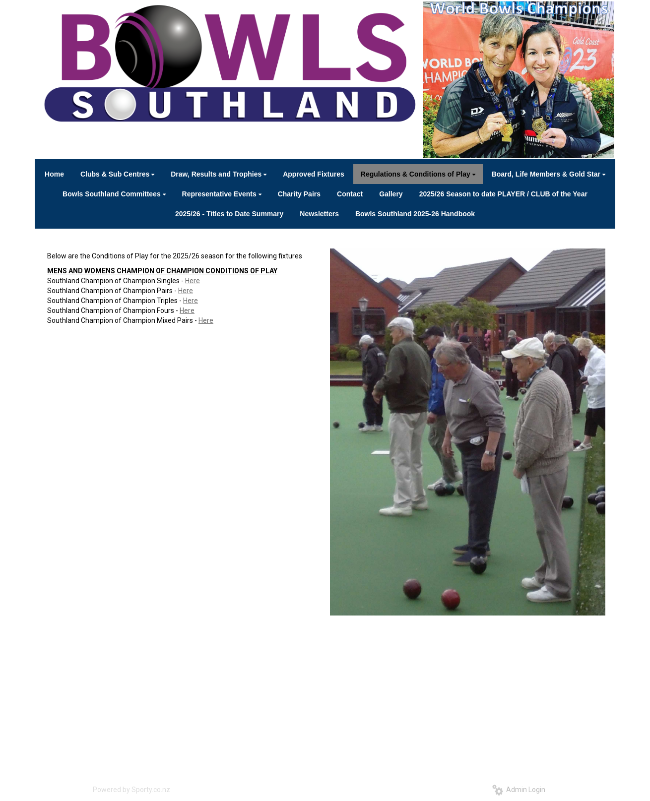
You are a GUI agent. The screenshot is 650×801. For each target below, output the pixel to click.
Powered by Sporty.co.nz (131, 790)
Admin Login (518, 790)
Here (192, 281)
